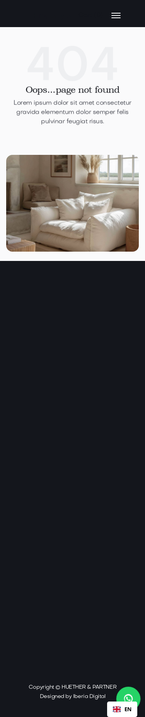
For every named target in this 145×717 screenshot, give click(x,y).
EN (122, 709)
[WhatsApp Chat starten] (128, 699)
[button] (90, 15)
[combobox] (122, 709)
